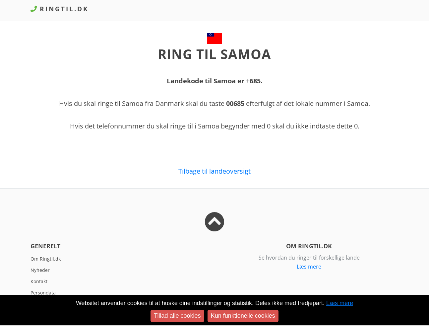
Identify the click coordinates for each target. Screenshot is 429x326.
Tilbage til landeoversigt (214, 171)
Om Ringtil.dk (46, 259)
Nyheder (40, 270)
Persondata (43, 292)
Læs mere (309, 266)
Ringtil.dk (60, 8)
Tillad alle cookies (177, 315)
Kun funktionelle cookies (243, 315)
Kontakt (39, 281)
